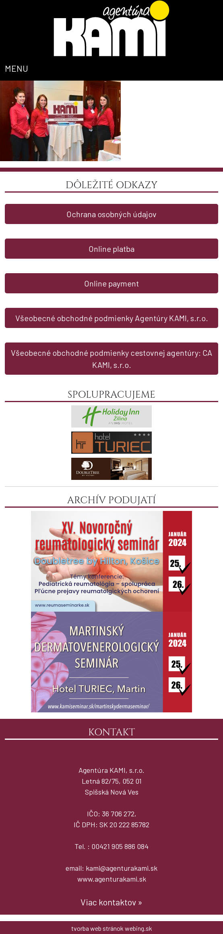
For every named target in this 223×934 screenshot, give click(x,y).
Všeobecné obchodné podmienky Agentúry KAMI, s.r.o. (111, 318)
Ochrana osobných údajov (111, 214)
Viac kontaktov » (111, 902)
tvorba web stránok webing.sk (111, 928)
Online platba (111, 248)
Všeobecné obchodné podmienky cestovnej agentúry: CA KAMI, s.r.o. (111, 358)
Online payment (111, 283)
